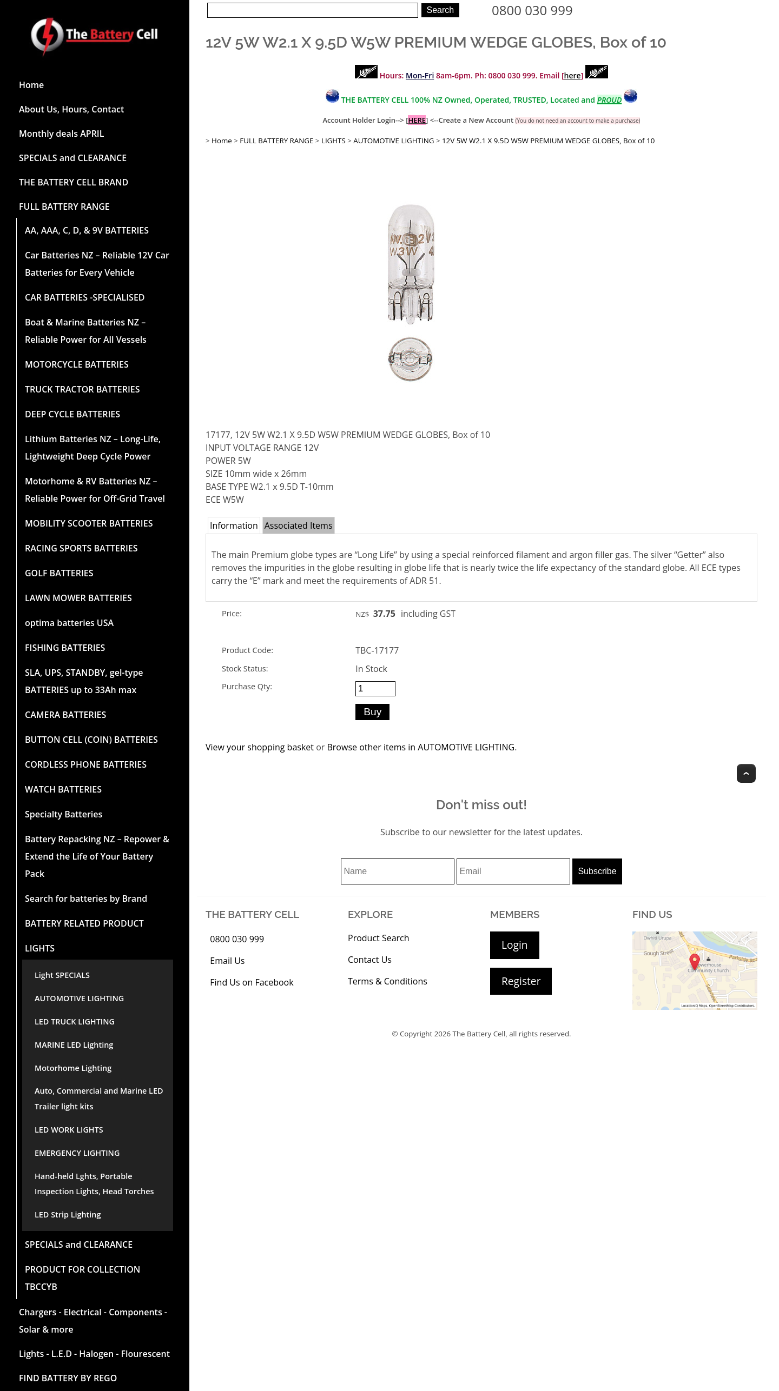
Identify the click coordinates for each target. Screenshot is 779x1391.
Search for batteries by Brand (86, 898)
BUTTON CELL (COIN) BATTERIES (91, 740)
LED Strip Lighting (68, 1214)
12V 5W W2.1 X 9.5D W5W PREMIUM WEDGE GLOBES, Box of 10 (548, 140)
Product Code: (247, 650)
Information (234, 525)
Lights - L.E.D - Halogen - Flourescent (94, 1354)
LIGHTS (40, 948)
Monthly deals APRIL (61, 133)
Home (31, 85)
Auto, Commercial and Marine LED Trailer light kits (99, 1099)
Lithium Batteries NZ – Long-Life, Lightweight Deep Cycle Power (93, 447)
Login (514, 944)
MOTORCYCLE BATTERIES (77, 364)
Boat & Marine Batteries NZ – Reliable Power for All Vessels (86, 330)
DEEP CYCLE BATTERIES (72, 414)
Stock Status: (245, 668)
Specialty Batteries (63, 814)
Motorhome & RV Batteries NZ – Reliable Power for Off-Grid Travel (95, 489)
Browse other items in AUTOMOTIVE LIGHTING (420, 747)
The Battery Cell (479, 1034)
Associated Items (299, 525)
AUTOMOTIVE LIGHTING (79, 998)
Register (520, 981)
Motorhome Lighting (73, 1068)
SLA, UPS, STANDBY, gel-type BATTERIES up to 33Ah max (84, 681)
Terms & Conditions (387, 981)
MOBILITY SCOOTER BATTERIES (89, 523)
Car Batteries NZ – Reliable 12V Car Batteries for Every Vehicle (97, 263)
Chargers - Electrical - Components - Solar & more (93, 1320)
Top (746, 773)
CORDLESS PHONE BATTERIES (86, 764)
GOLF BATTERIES (59, 573)
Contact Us (370, 960)
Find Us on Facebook (251, 982)
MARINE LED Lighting (74, 1045)
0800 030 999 (532, 10)
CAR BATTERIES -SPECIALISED (85, 297)
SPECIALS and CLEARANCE (73, 158)
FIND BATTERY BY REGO (68, 1378)
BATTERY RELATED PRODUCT (84, 923)
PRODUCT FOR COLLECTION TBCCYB (82, 1278)
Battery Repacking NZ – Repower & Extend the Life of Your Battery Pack (97, 856)
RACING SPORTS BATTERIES (81, 548)
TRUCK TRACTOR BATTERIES (82, 389)
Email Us (227, 961)
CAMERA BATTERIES (65, 715)
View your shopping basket (260, 747)
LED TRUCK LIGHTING (75, 1021)
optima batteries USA (69, 623)
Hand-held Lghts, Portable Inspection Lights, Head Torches (94, 1184)
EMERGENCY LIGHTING (77, 1153)
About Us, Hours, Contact (71, 109)
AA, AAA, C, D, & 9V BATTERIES (87, 230)
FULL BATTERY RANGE (64, 206)
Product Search (379, 938)
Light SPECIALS (62, 975)
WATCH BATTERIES (63, 789)
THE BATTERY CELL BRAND (73, 182)
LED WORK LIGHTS (69, 1129)
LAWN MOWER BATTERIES (78, 598)
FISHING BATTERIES (65, 648)
